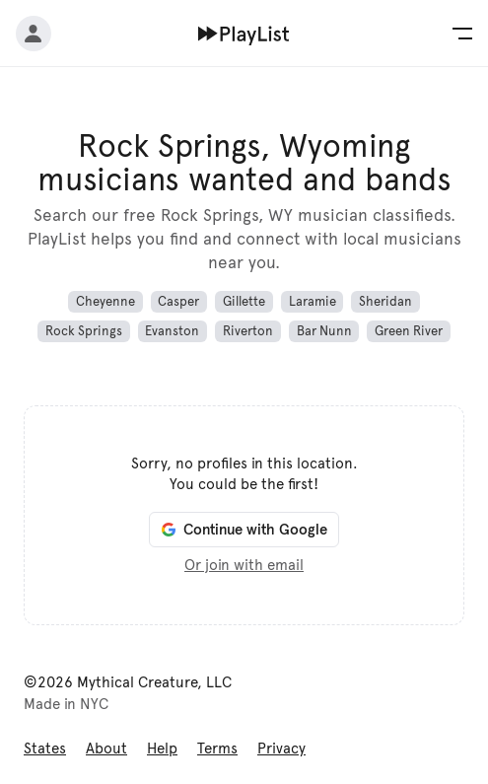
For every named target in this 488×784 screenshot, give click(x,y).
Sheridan (385, 302)
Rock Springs (83, 331)
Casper (178, 302)
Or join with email (244, 565)
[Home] (244, 33)
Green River (409, 331)
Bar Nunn (324, 331)
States (45, 748)
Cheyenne (105, 302)
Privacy (281, 748)
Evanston (172, 331)
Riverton (248, 331)
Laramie (312, 302)
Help (162, 748)
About (106, 748)
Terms (217, 748)
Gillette (244, 302)
